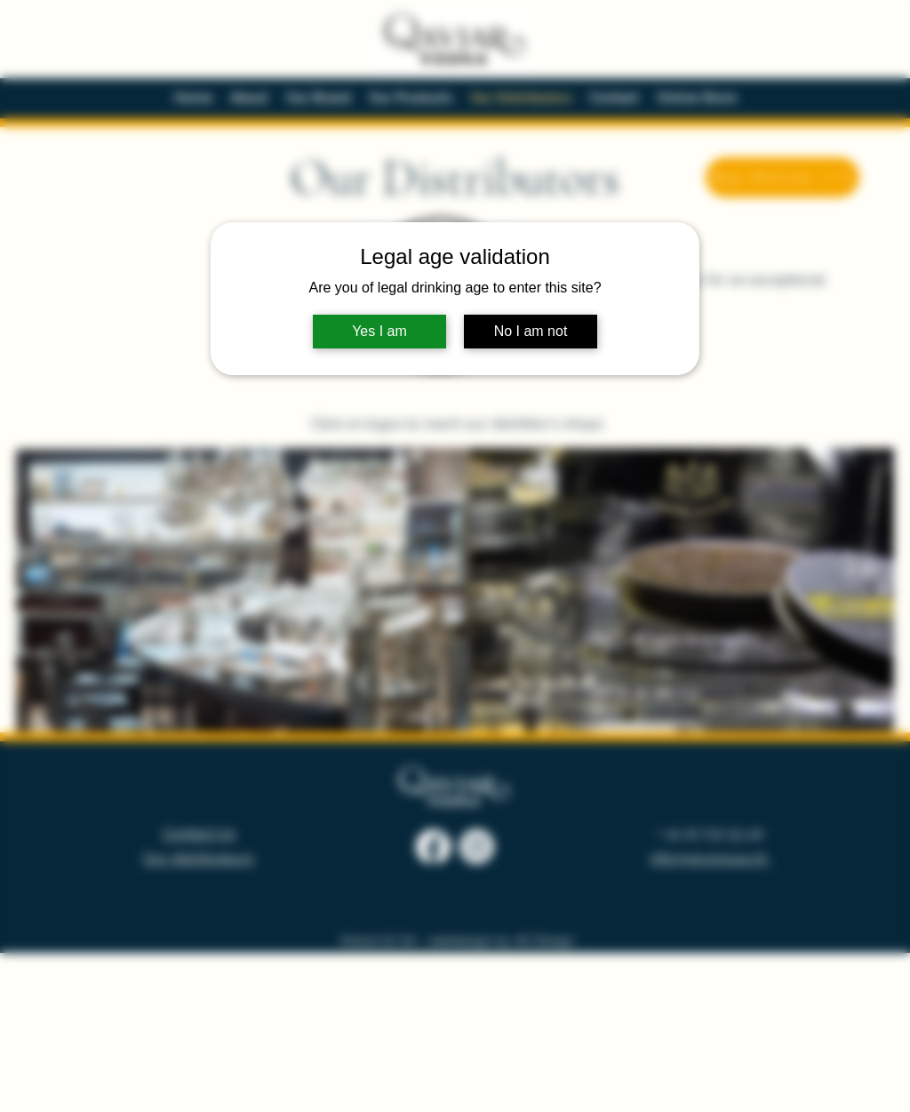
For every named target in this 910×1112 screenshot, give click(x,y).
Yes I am (379, 331)
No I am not (531, 331)
